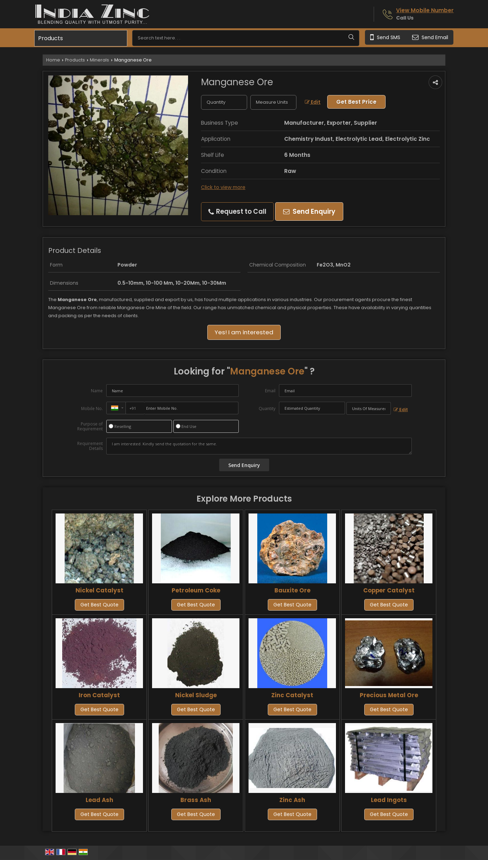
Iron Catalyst (99, 695)
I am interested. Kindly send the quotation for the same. (259, 446)
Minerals (99, 60)
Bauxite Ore (292, 590)
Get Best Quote (99, 604)
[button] (425, 10)
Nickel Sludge (196, 695)
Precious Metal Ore (389, 695)
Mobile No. (92, 408)
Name (97, 391)
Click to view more (223, 187)
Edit (313, 102)
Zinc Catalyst (292, 695)
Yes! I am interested (244, 332)
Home (53, 60)
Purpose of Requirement (90, 426)
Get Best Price (356, 101)
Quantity (267, 408)
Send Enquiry (309, 211)
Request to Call (237, 211)
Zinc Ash (292, 800)
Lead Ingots (389, 800)
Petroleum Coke (196, 590)
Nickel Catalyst (99, 590)
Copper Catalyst (389, 590)
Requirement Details (90, 446)
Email (270, 391)
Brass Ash (195, 800)
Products (50, 38)
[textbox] (273, 102)
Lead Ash (99, 800)
